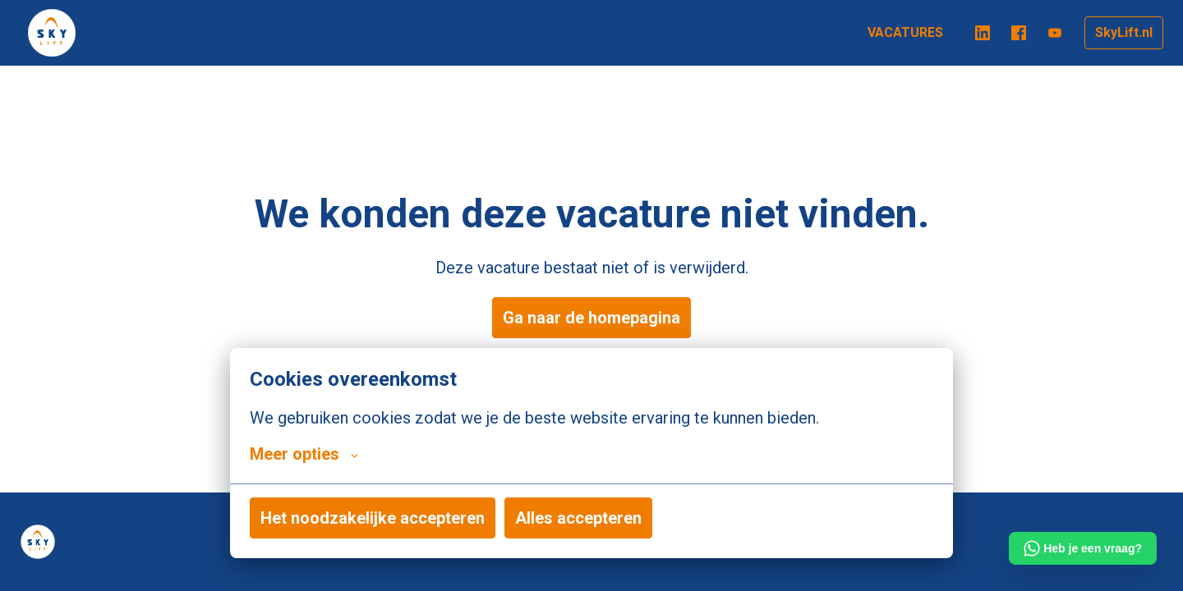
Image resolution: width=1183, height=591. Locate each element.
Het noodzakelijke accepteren (372, 518)
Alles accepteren (578, 518)
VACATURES (905, 32)
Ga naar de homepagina (591, 318)
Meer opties (304, 454)
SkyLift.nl (1124, 32)
